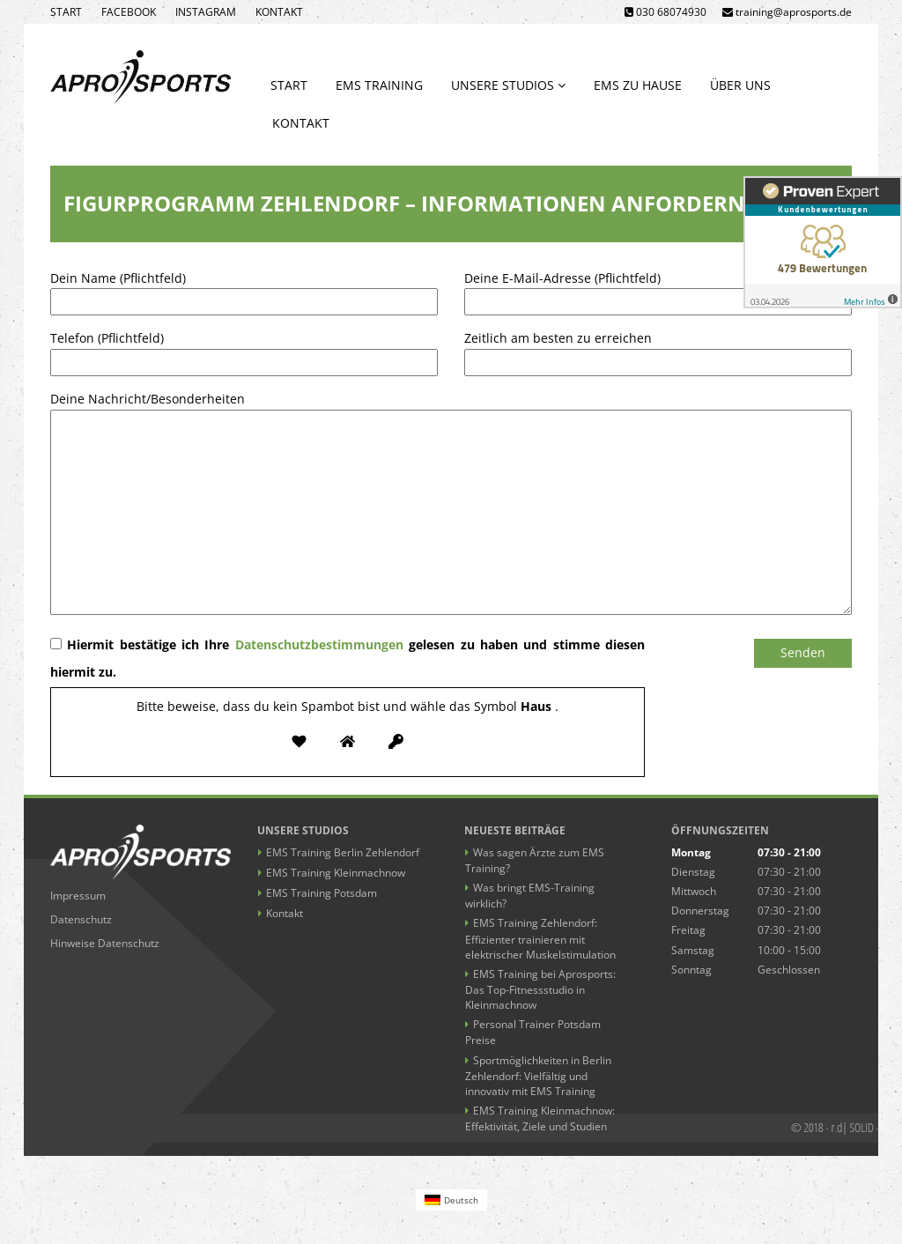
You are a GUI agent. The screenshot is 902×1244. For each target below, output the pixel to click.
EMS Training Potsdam (321, 892)
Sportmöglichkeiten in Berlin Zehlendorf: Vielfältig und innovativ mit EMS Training (538, 1076)
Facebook (128, 11)
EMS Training (379, 85)
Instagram (205, 11)
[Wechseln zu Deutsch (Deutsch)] (451, 1199)
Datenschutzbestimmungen (319, 644)
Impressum (78, 895)
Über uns (740, 85)
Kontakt (279, 11)
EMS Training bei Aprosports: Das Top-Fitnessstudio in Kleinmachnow (540, 989)
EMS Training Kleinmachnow (335, 872)
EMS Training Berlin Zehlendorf (342, 852)
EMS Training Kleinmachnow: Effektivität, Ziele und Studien (540, 1118)
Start (66, 11)
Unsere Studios (508, 85)
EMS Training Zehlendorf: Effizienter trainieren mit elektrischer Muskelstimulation (540, 938)
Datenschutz (81, 919)
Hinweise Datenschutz (104, 943)
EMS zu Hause (638, 85)
